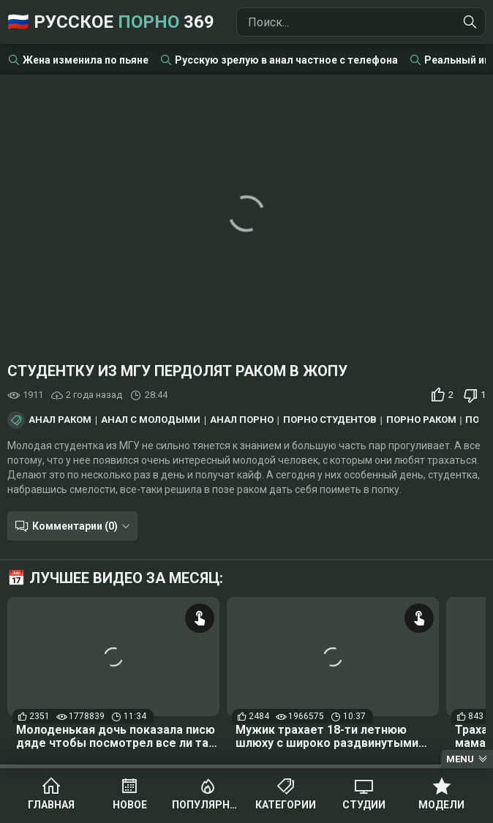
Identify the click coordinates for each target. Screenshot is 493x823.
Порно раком (421, 420)
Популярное (207, 805)
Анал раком (60, 420)
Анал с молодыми (150, 420)
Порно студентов (330, 420)
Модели (441, 805)
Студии (363, 805)
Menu (460, 759)
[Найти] (470, 22)
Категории (285, 805)
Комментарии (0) (75, 526)
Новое (130, 805)
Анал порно (242, 420)
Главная (51, 805)
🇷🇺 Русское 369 (110, 22)
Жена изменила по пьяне (85, 60)
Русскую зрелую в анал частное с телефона (286, 60)
